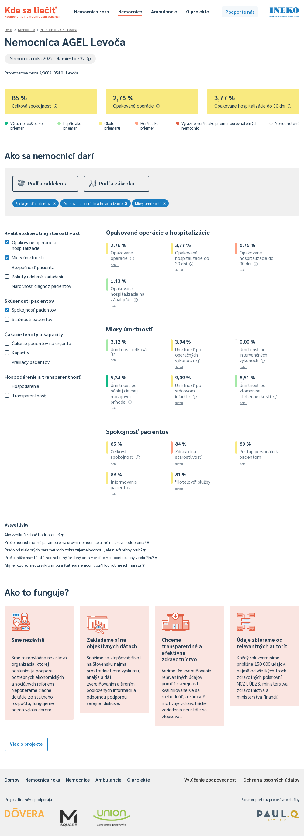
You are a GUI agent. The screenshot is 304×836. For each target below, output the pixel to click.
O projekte (197, 11)
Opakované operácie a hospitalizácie (95, 203)
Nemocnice (130, 11)
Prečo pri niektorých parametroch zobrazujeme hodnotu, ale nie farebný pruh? (75, 549)
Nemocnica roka (91, 11)
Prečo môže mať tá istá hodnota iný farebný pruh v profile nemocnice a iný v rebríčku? (81, 557)
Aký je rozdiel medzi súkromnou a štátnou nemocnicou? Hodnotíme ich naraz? (75, 565)
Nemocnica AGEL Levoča (58, 29)
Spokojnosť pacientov (36, 203)
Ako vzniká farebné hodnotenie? (34, 534)
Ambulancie (164, 11)
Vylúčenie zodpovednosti (210, 779)
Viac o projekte (26, 744)
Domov (12, 779)
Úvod (8, 29)
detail (115, 265)
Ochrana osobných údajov (271, 779)
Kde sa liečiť (32, 11)
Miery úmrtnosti (150, 203)
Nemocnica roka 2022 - (50, 58)
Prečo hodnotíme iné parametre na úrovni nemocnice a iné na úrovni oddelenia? (77, 542)
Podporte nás (240, 12)
